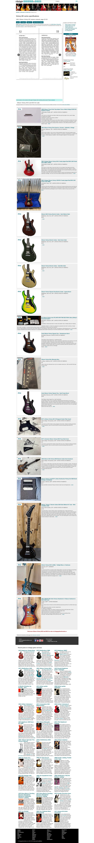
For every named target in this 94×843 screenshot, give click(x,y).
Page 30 (23, 22)
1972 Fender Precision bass (62, 793)
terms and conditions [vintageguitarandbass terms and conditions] (38, 841)
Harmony (34, 835)
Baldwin (19, 831)
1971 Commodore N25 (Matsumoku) (43, 704)
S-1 (31, 754)
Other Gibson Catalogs (38, 22)
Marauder (46, 724)
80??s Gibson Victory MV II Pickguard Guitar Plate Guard (56, 419)
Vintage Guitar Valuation (70, 29)
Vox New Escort (46, 759)
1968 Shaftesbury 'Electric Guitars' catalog (62, 776)
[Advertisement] (39, 89)
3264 (68, 783)
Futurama (19, 837)
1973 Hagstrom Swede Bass (26, 650)
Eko (18, 833)
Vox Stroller (27, 812)
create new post (67, 61)
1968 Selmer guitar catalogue (60, 687)
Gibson (33, 829)
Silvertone (64, 833)
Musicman (49, 835)
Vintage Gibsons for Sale (70, 25)
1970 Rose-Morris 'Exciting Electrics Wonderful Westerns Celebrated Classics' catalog (26, 795)
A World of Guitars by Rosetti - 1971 (24, 687)
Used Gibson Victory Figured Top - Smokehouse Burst (55, 333)
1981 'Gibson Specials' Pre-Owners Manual (26, 740)
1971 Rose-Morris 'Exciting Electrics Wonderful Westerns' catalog (44, 795)
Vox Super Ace (28, 759)
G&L (18, 838)
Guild (33, 833)
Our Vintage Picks (68, 30)
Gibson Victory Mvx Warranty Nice (50, 359)
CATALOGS (22, 12)
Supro (63, 834)
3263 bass (45, 748)
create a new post (68, 70)
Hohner (33, 839)
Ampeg (18, 829)
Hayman (33, 837)
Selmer (32, 706)
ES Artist (64, 815)
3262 (66, 786)
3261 (58, 786)
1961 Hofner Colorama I (25, 704)
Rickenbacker (49, 839)
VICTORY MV (27, 12)
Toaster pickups (60, 718)
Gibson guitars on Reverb (70, 24)
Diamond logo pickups (25, 718)
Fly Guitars (49, 640)
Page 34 (29, 22)
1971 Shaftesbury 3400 (25, 668)
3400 (31, 674)
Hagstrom (34, 834)
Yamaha (63, 838)
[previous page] (18, 55)
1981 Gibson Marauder (43, 722)
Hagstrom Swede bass (29, 651)
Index (18, 22)
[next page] (60, 55)
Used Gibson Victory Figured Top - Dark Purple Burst (55, 393)
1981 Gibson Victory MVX (44, 668)
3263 (55, 787)
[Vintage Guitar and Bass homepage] (29, 1)
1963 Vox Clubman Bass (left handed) (43, 812)
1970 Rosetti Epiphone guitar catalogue (61, 669)
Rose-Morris (31, 670)
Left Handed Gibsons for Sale (71, 28)
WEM (63, 837)
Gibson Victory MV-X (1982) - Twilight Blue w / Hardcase (55, 565)
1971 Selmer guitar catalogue (42, 687)
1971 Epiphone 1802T (60, 650)
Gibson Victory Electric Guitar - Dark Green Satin (54, 240)
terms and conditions (66, 104)
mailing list (21, 641)
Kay (48, 832)
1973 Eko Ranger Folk (24, 775)
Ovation (48, 837)
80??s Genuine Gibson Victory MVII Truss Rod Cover (55, 439)
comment (53, 100)
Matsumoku (49, 655)
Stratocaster (50, 680)
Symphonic (45, 778)
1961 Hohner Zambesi (60, 740)
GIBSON (17, 12)
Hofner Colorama (27, 705)
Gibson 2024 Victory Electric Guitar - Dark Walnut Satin (55, 214)
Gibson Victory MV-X (47, 669)
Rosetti (70, 672)
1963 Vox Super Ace (24, 757)
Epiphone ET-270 (63, 654)
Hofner (33, 838)
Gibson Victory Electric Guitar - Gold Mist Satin (53, 265)
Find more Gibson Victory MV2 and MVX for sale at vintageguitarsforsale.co (47, 631)
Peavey (48, 838)
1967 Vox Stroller (23, 811)
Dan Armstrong (20, 832)
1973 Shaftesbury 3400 (43, 650)
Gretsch (33, 832)
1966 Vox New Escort (42, 757)
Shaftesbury (26, 669)
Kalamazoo (49, 831)
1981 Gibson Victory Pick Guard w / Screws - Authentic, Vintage (57, 127)
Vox (62, 835)
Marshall (48, 833)
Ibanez (48, 829)
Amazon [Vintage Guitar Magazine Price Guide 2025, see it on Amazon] (74, 55)
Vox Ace (30, 767)
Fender (18, 835)
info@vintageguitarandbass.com (25, 640)
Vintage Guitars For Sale (52, 641)
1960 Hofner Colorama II (61, 704)
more (49, 123)
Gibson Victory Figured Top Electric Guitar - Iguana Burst (56, 291)
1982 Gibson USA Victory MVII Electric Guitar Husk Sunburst (57, 458)
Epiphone (19, 834)
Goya (33, 831)
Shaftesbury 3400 (45, 653)
